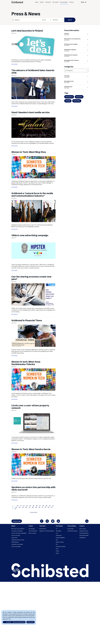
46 (26, 507)
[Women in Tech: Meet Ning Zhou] (33, 167)
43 (16, 507)
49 (36, 507)
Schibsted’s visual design (17, 544)
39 (46, 506)
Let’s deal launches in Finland (27, 30)
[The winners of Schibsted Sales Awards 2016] (33, 88)
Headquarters (82, 537)
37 (40, 506)
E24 (57, 544)
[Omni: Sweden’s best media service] (33, 127)
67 (15, 509)
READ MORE (14, 64)
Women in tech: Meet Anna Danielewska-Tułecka (25, 363)
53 (48, 507)
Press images (71, 528)
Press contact (82, 528)
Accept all (7, 622)
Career (42, 2)
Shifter (57, 553)
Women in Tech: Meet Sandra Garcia (30, 449)
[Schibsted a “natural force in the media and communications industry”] (33, 211)
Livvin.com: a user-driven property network (30, 406)
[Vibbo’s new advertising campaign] (33, 250)
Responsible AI (42, 528)
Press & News (64, 2)
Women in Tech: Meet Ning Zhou (28, 152)
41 (53, 506)
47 (29, 507)
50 (39, 507)
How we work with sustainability (18, 533)
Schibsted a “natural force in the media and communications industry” (32, 194)
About (36, 2)
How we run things (15, 535)
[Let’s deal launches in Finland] (33, 46)
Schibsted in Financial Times (26, 320)
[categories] (76, 70)
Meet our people (32, 533)
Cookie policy (30, 622)
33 (27, 506)
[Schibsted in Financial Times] (33, 335)
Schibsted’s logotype (72, 531)
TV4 (57, 533)
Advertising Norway (83, 533)
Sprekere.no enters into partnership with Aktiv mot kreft (33, 488)
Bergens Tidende (60, 542)
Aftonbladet (58, 531)
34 (30, 506)
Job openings (32, 528)
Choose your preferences (19, 622)
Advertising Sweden (84, 535)
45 (23, 507)
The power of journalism (17, 531)
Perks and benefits (33, 531)
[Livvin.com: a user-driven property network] (33, 423)
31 (20, 506)
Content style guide (16, 546)
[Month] (58, 20)
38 (43, 506)
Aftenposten (59, 535)
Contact (71, 2)
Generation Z (69, 96)
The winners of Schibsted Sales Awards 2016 (32, 71)
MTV (57, 539)
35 (33, 506)
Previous (32, 512)
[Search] (26, 20)
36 (37, 506)
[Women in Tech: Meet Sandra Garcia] (33, 464)
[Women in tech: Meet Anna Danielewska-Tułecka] (33, 379)
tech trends (76, 101)
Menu (83, 2)
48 (33, 507)
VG (56, 528)
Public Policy (14, 537)
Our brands (55, 2)
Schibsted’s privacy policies (17, 539)
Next (36, 512)
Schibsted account (83, 531)
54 (52, 507)
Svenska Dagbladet (60, 537)
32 (24, 506)
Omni (57, 548)
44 (19, 507)
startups (67, 101)
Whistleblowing (14, 542)
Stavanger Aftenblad (60, 546)
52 (45, 507)
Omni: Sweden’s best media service (30, 112)
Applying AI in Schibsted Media (46, 531)
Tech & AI (48, 2)
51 (42, 507)
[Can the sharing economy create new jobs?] (33, 294)
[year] (46, 20)
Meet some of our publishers (17, 528)
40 (50, 506)
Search (70, 20)
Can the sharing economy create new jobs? (31, 277)
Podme (57, 551)
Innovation (79, 96)
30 (17, 506)
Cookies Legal (17, 521)
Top (87, 521)
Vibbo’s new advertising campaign (29, 235)
